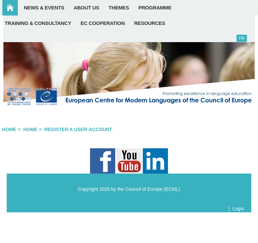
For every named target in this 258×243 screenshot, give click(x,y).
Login (238, 208)
